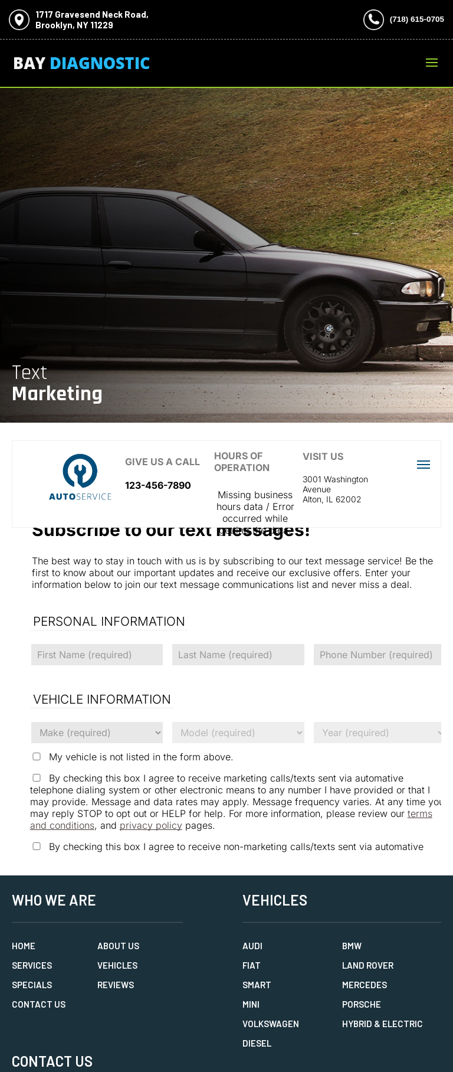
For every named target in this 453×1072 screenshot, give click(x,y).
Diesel (256, 1043)
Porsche (361, 1004)
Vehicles (117, 965)
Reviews (115, 984)
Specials (32, 984)
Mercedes (364, 984)
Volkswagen (270, 1023)
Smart (256, 984)
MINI (251, 1004)
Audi (252, 945)
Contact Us (38, 1004)
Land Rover (367, 965)
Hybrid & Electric (382, 1023)
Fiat (251, 965)
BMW (352, 945)
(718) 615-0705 (417, 19)
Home (23, 945)
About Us (118, 945)
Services (32, 965)
